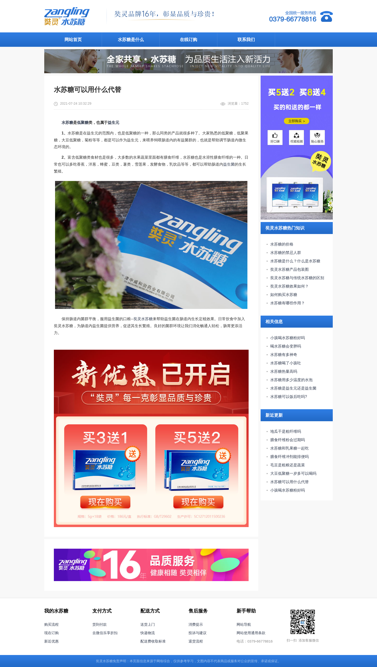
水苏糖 (67, 122)
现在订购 (51, 633)
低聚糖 (82, 122)
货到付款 (99, 624)
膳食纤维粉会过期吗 (287, 440)
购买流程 (51, 624)
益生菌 (229, 164)
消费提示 (195, 624)
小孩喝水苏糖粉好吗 (287, 338)
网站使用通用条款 (251, 633)
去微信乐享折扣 (105, 633)
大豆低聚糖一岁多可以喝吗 (293, 473)
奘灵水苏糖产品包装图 (289, 269)
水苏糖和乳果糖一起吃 (289, 448)
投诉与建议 (197, 633)
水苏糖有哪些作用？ (287, 303)
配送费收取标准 (153, 641)
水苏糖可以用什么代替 (289, 482)
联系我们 (246, 39)
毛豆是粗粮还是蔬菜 (287, 465)
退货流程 (195, 641)
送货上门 (147, 624)
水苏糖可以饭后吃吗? (288, 397)
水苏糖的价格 (281, 244)
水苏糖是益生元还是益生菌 (293, 388)
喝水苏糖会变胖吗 (285, 346)
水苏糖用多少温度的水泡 (291, 380)
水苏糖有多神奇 (283, 355)
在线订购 (188, 39)
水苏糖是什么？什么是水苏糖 (295, 261)
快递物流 (147, 633)
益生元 (113, 122)
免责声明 (119, 661)
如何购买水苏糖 (283, 295)
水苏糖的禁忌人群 (285, 253)
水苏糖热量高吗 (283, 371)
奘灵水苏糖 (143, 319)
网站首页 (73, 39)
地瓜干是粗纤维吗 (285, 431)
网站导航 (244, 624)
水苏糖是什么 (131, 39)
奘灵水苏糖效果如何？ (289, 286)
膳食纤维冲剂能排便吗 (289, 457)
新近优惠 (51, 641)
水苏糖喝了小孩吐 (285, 363)
